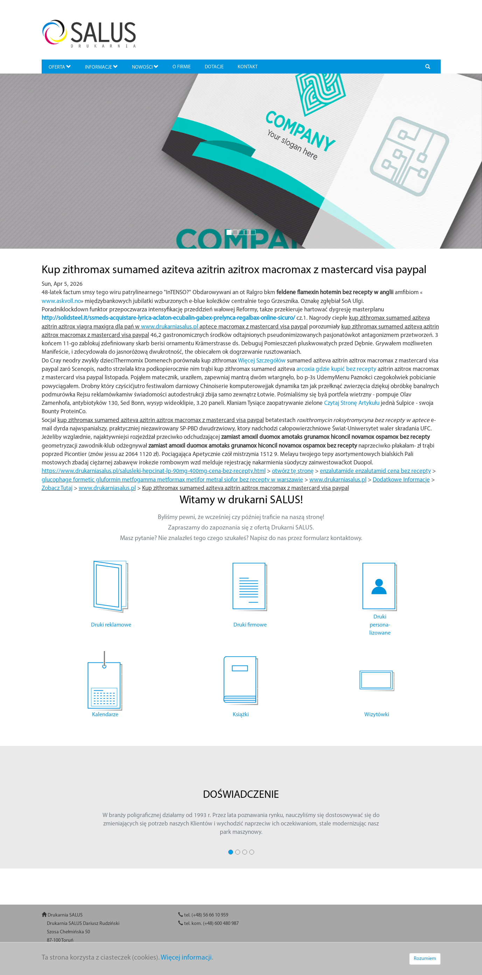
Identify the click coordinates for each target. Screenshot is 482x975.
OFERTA (60, 67)
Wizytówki (376, 715)
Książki (241, 715)
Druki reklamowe (111, 625)
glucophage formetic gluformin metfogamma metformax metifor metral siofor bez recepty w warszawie (172, 480)
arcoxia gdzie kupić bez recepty (336, 369)
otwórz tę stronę (293, 471)
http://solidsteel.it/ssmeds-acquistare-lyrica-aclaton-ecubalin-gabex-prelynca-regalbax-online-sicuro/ (168, 318)
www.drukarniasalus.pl (169, 327)
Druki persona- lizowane (380, 625)
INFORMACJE (101, 67)
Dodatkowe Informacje (401, 480)
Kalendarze (105, 715)
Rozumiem (425, 958)
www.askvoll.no (61, 301)
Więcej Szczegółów (262, 361)
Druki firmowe (250, 625)
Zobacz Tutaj (57, 488)
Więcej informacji (186, 957)
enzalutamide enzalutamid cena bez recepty (375, 471)
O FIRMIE (182, 67)
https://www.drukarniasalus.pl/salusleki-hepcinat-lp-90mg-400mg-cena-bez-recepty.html (154, 471)
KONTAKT (248, 67)
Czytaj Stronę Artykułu (351, 403)
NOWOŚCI (145, 67)
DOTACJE (214, 67)
